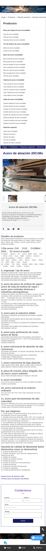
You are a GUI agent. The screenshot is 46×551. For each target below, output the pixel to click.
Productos (11, 17)
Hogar (3, 17)
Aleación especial (23, 17)
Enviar (23, 521)
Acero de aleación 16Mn (15, 476)
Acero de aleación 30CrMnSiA (18, 479)
